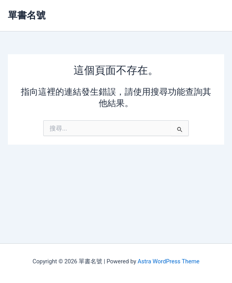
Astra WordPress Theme (168, 261)
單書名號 (27, 15)
